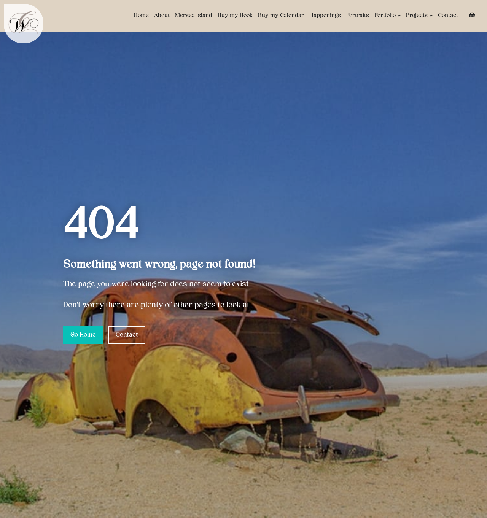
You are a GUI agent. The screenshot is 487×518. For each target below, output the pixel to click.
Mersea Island (193, 15)
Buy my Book (235, 15)
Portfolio (387, 16)
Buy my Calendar (281, 15)
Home (141, 15)
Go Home (83, 335)
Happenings (325, 15)
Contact (448, 15)
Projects (419, 16)
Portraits (357, 15)
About (162, 15)
